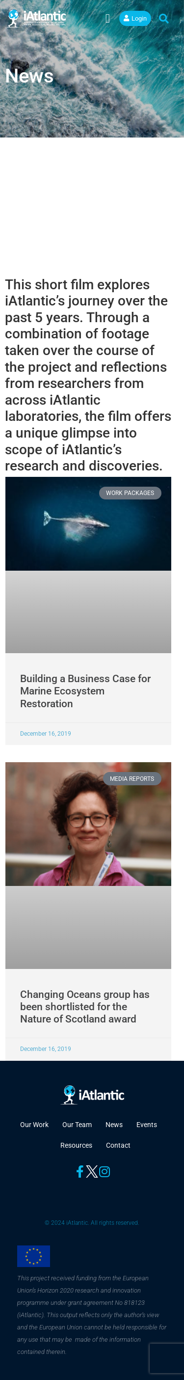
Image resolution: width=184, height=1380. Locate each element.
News (114, 1125)
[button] (107, 18)
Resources (76, 1145)
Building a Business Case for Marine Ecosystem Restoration (85, 691)
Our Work (34, 1125)
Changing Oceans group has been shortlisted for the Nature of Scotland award (85, 1007)
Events (146, 1125)
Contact (118, 1145)
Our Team (77, 1125)
